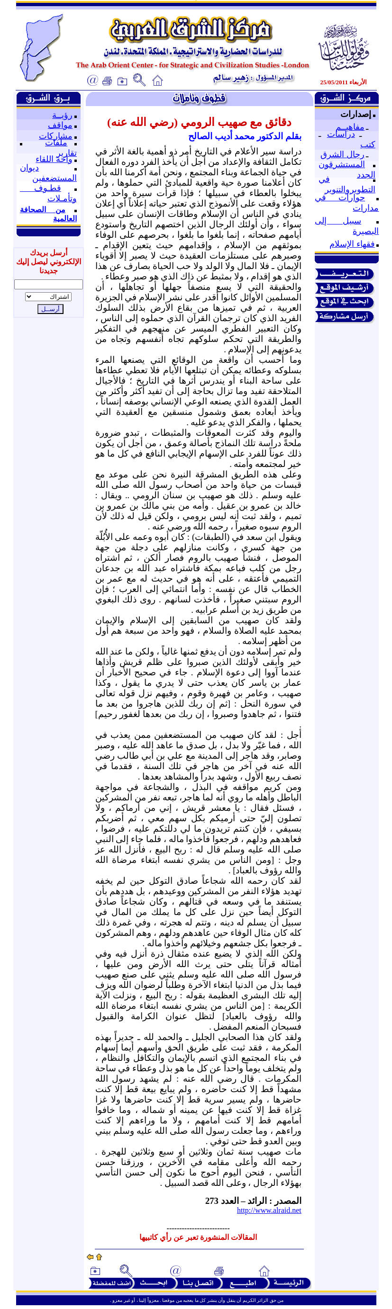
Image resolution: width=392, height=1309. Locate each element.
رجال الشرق (342, 154)
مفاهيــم (350, 127)
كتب (367, 144)
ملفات (56, 142)
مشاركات (56, 136)
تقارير (66, 153)
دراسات (341, 134)
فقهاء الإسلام (352, 244)
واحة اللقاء (54, 159)
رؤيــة (62, 115)
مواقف (60, 125)
